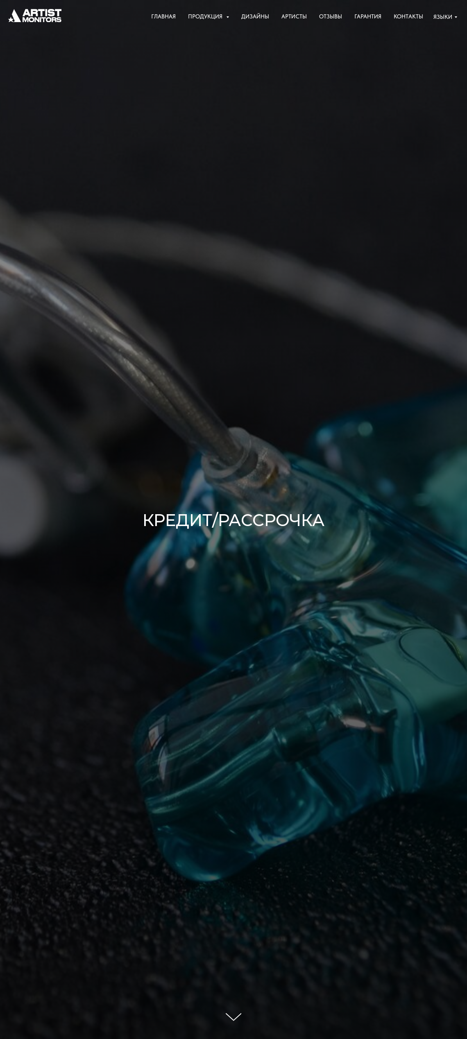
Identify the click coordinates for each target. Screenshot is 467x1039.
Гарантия (367, 16)
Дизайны (255, 16)
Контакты (408, 16)
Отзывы (330, 16)
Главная (163, 16)
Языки (442, 17)
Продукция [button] (206, 16)
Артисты (294, 16)
